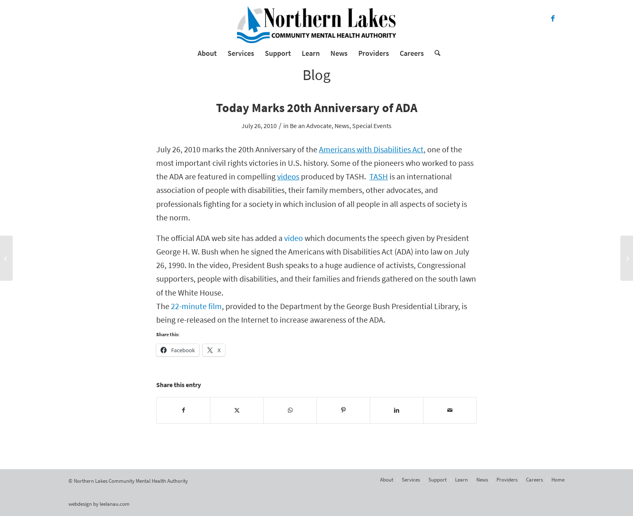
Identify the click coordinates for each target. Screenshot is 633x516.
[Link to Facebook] (552, 18)
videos (288, 176)
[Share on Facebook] (183, 410)
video (293, 238)
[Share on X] (236, 410)
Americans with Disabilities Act (371, 149)
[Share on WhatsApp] (290, 410)
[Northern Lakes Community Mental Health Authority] (316, 24)
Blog (316, 75)
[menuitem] (207, 53)
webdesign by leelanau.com (99, 503)
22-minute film (196, 306)
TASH (378, 176)
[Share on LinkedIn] (396, 410)
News (342, 126)
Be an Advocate (311, 126)
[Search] (434, 53)
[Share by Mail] (450, 410)
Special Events (372, 126)
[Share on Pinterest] (343, 410)
